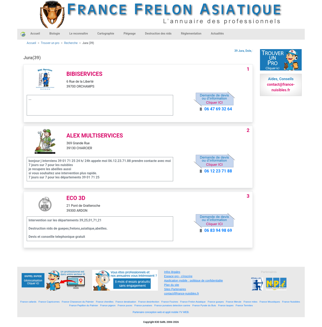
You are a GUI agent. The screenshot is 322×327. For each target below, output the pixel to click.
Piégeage (130, 33)
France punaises (143, 305)
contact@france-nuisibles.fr (181, 293)
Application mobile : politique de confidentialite (193, 280)
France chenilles (104, 301)
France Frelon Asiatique (193, 301)
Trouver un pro (50, 43)
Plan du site (171, 285)
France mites (251, 301)
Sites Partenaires (175, 289)
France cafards (28, 301)
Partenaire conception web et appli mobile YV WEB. (161, 312)
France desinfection (148, 301)
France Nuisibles (291, 301)
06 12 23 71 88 (218, 171)
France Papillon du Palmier (83, 305)
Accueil (35, 33)
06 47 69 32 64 (218, 108)
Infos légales (172, 272)
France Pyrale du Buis (204, 305)
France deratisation (126, 301)
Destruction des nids (158, 33)
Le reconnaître (78, 33)
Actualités (217, 33)
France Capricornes (49, 301)
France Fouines (169, 301)
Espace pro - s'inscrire (178, 276)
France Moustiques (270, 301)
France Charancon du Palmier (78, 301)
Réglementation (191, 33)
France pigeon (108, 305)
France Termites (244, 305)
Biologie (54, 33)
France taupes (225, 305)
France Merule (233, 301)
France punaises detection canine (172, 305)
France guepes (216, 301)
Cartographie (105, 33)
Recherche (71, 43)
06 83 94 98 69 (218, 230)
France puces (125, 305)
